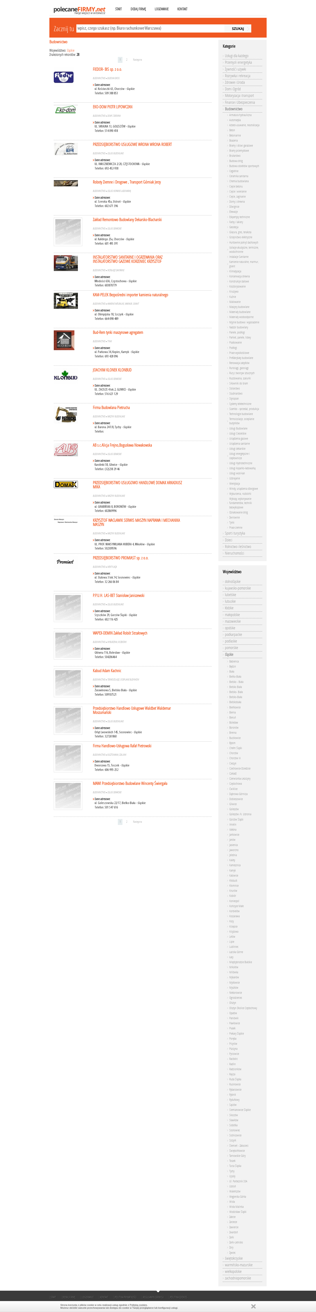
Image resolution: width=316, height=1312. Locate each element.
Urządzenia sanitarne (239, 444)
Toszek (232, 1161)
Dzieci (228, 540)
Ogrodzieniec (235, 998)
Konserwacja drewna (239, 276)
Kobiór (232, 896)
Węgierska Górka (237, 1197)
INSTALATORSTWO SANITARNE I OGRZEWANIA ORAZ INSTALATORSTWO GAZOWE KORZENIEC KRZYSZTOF (127, 259)
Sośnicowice (235, 1135)
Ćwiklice (233, 789)
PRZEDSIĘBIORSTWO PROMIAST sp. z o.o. (121, 557)
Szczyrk (232, 1140)
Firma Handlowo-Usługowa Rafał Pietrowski (122, 745)
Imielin (232, 824)
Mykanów (234, 977)
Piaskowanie (235, 342)
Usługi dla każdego (236, 55)
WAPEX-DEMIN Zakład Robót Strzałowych (120, 633)
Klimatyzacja (235, 271)
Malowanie (235, 302)
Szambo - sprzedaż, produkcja (244, 409)
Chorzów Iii (235, 758)
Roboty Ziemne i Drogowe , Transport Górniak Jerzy (127, 182)
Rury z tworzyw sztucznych (242, 373)
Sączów (233, 1105)
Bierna (232, 712)
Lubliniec (233, 947)
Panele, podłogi (237, 332)
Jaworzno (234, 850)
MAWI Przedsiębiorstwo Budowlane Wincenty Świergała (130, 783)
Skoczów (233, 1115)
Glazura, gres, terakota (240, 232)
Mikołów (233, 967)
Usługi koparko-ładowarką (119, 191)
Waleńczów (235, 1191)
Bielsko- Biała (236, 692)
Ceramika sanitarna (238, 176)
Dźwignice (234, 207)
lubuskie (230, 601)
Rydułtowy (234, 1100)
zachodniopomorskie (238, 1278)
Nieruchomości (234, 553)
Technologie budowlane (241, 414)
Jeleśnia (233, 855)
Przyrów (233, 1044)
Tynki (109, 341)
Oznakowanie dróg (238, 512)
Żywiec (232, 1253)
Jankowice (234, 835)
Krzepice (233, 926)
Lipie (231, 942)
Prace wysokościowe (239, 353)
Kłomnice (234, 886)
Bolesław (233, 722)
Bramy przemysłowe (239, 151)
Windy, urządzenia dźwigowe (243, 489)
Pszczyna (233, 1049)
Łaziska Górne (236, 952)
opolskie (230, 628)
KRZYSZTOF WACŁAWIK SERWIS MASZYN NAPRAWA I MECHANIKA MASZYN (136, 522)
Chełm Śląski (235, 748)
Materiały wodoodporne (241, 317)
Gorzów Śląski (236, 819)
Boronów (234, 728)
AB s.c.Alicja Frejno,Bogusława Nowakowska (122, 445)
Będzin (232, 666)
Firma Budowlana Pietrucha (111, 407)
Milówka (233, 972)
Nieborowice (235, 993)
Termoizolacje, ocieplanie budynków (123, 679)
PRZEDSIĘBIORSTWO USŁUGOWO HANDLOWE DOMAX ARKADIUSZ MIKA (137, 484)
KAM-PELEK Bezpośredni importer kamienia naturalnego (130, 294)
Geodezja (233, 227)
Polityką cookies (138, 1305)
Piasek (232, 1028)
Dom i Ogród (233, 89)
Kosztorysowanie (237, 286)
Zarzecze (233, 1222)
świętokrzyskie (234, 1258)
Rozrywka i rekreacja (237, 75)
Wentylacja (112, 566)
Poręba (232, 1039)
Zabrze (232, 1217)
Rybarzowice (235, 1090)
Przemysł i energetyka (238, 62)
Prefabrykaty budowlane (241, 358)
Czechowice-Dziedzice (239, 768)
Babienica (234, 661)
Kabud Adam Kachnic (107, 670)
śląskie (70, 50)
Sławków (233, 1120)
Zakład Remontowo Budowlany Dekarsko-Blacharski (127, 219)
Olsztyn (232, 1003)
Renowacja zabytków (239, 363)
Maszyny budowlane (116, 416)
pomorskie (231, 647)
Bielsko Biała (235, 687)
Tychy (231, 1171)
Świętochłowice (237, 1151)
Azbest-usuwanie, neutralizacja (244, 125)
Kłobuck (233, 881)
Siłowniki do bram (238, 383)
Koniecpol (234, 901)
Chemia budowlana (239, 181)
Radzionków (235, 1069)
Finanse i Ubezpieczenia (240, 102)
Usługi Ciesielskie (237, 433)
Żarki (231, 1237)
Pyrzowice (234, 1054)
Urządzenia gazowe (238, 438)
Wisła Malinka (236, 1207)
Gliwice (233, 804)
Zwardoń (233, 1232)
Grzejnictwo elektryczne (240, 237)
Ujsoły (232, 1176)
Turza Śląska (235, 1166)
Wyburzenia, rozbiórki (116, 642)
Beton (232, 130)
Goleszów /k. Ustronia (240, 814)
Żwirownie (234, 517)
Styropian (234, 398)
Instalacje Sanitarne (115, 270)
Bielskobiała (235, 702)
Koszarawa (234, 916)
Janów (232, 840)
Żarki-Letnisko (236, 1242)
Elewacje (233, 212)
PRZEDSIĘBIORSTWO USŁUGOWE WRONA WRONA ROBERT (132, 144)
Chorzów (233, 753)
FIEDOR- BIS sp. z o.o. (107, 69)
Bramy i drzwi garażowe (241, 145)
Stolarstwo (234, 388)
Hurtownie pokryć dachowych (243, 242)
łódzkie (229, 608)
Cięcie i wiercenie (237, 191)
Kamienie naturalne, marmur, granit (123, 303)
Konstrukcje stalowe (239, 281)
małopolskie (232, 614)
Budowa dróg (113, 78)
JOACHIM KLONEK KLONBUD (112, 370)
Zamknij (253, 1306)
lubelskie (230, 594)
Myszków (233, 988)
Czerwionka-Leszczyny (239, 779)
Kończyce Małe (236, 906)
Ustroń (232, 1186)
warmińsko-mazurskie (239, 1265)
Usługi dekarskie (114, 228)
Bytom (232, 743)
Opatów (233, 1013)
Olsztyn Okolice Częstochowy (243, 1008)
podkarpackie (233, 634)
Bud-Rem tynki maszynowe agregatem (118, 332)
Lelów (232, 937)
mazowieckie (233, 621)
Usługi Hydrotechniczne (240, 463)
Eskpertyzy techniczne (239, 217)
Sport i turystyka (235, 533)
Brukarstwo (235, 156)
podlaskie (231, 641)
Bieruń (232, 717)
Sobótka (233, 1125)
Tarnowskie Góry (237, 1156)
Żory (231, 1247)
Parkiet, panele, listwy (240, 337)
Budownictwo (58, 41)
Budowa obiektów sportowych (244, 166)
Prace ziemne (235, 528)
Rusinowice (235, 1084)
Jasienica (233, 845)
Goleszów (234, 809)
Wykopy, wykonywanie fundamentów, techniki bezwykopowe (240, 503)
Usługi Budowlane (115, 153)
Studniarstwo (235, 393)
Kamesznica (235, 865)
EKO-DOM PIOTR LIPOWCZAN (112, 106)
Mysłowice (234, 982)
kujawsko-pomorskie (238, 588)
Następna (137, 59)
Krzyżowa (233, 932)
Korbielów (234, 911)
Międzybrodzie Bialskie (240, 962)
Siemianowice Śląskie (240, 1110)
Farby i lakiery (236, 222)
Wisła (232, 1202)
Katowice (233, 875)
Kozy (231, 921)
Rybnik (232, 1095)
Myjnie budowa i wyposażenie (244, 322)
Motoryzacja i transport (239, 95)
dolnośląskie (233, 581)
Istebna (232, 830)
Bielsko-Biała (235, 697)
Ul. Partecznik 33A (238, 1181)
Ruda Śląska (235, 1079)
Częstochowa (235, 784)
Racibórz (233, 1059)
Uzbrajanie (234, 478)
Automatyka (235, 120)
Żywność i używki (235, 69)
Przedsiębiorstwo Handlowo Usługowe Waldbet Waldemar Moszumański (132, 710)
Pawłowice (234, 1023)
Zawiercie (233, 1227)
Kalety (232, 860)
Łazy (231, 957)
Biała (231, 671)
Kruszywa (233, 291)
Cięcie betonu (236, 186)
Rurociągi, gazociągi (239, 368)
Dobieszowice (236, 799)
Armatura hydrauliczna (240, 115)
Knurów (233, 891)
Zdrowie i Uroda (235, 82)
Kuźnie (232, 297)
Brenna (232, 733)
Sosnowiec (234, 1130)
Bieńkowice (235, 707)
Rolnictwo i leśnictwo (238, 546)
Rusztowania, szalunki (116, 754)
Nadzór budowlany (238, 327)
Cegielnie (233, 171)
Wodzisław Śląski (237, 1212)
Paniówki (234, 1018)
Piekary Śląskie (236, 1033)
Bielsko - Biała (236, 682)
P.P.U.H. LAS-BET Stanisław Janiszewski (118, 595)
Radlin (232, 1064)
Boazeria (233, 140)
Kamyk (232, 870)
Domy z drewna (113, 115)
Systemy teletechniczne (240, 404)
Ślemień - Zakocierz (238, 1146)
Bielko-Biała (235, 677)
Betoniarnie (235, 135)
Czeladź (233, 773)
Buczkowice (235, 738)
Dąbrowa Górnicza (238, 794)
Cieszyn (232, 763)
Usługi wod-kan (237, 473)
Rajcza (232, 1074)
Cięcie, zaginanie (237, 196)
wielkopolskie (233, 1271)
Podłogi (233, 348)
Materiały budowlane (239, 312)
